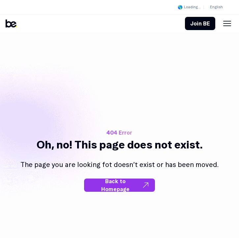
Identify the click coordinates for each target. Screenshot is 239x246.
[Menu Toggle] (227, 23)
